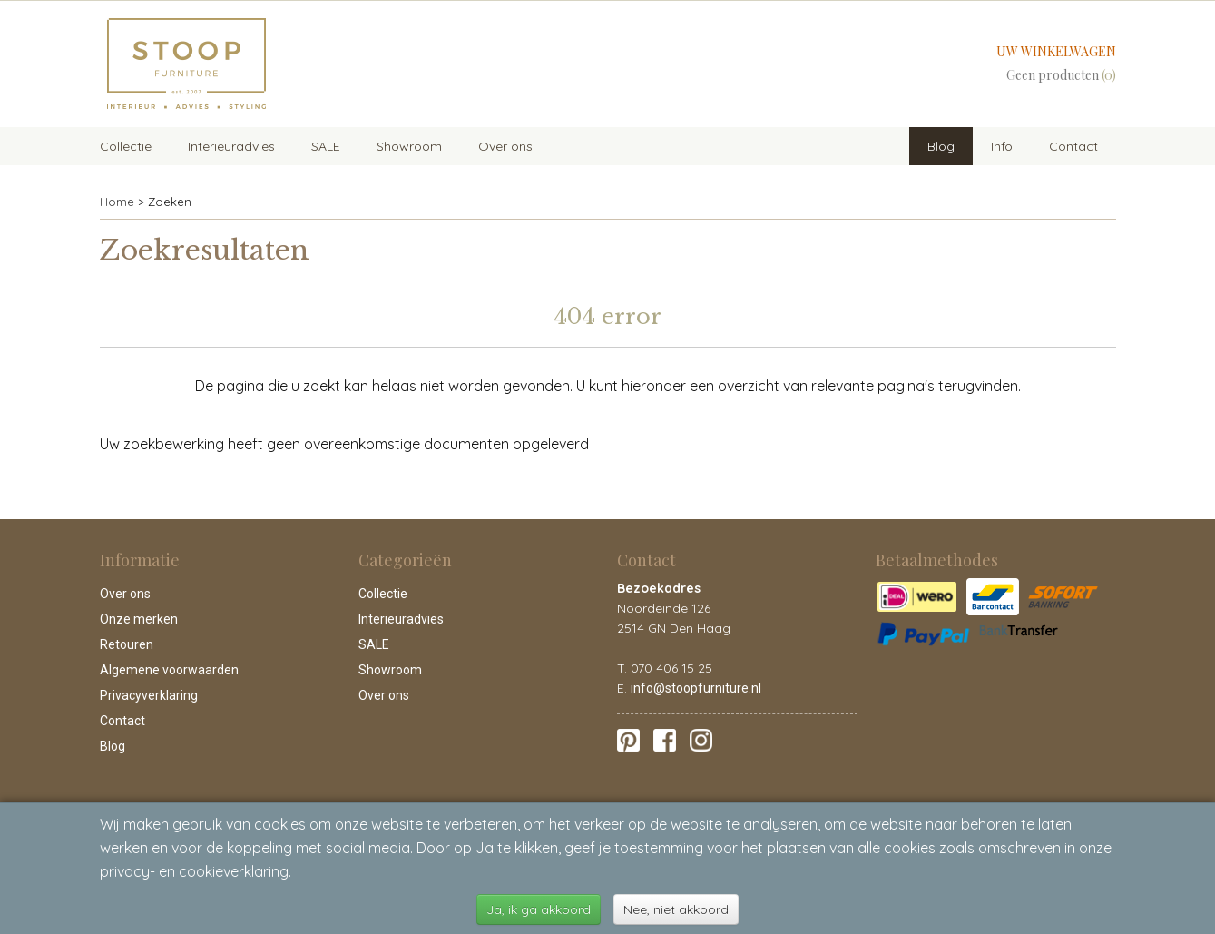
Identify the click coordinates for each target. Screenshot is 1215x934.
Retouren (126, 644)
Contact (1073, 146)
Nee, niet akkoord (676, 909)
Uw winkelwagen (1056, 51)
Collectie (126, 146)
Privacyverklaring (149, 695)
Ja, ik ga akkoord (538, 909)
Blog (941, 146)
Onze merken (139, 619)
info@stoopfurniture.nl (696, 688)
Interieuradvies (231, 146)
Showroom (409, 146)
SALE (325, 146)
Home (117, 201)
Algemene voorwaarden (169, 670)
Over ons (505, 146)
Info (1002, 146)
